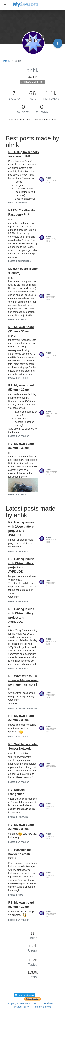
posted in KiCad (15, 895)
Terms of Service (42, 1006)
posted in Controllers (19, 261)
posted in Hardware (18, 203)
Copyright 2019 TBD (19, 1003)
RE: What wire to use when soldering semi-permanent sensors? (23, 680)
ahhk (48, 178)
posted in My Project (18, 319)
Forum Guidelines (43, 1003)
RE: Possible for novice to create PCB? (19, 854)
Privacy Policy (21, 1006)
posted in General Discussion (22, 708)
